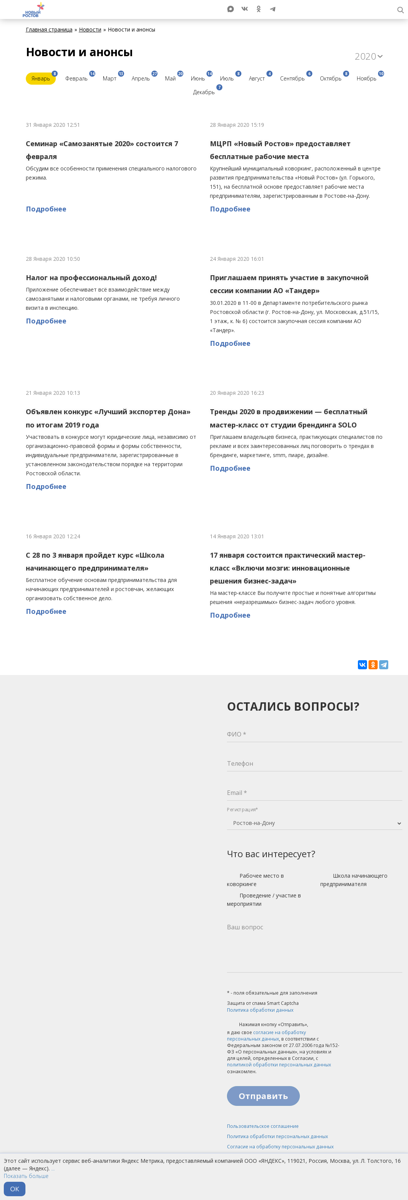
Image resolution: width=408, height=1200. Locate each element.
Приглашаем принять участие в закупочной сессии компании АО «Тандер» (289, 284)
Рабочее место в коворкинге (255, 880)
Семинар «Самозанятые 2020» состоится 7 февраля (102, 150)
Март (112, 77)
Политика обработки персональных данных (277, 1136)
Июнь (201, 77)
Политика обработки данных (260, 1010)
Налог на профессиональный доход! (91, 277)
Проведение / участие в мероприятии (264, 899)
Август (260, 77)
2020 (369, 56)
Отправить (263, 1095)
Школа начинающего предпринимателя (354, 880)
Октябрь (333, 77)
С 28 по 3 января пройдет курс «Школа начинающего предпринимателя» (95, 561)
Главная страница (49, 29)
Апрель (144, 77)
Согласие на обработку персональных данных (280, 1146)
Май (173, 77)
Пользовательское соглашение (263, 1126)
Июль (229, 77)
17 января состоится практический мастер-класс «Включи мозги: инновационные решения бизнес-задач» (287, 568)
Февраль (79, 77)
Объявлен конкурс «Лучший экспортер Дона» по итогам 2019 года (108, 418)
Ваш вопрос (245, 927)
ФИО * (236, 734)
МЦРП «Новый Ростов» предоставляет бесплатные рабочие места (280, 150)
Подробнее (46, 208)
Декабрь (207, 91)
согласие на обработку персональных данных (266, 1035)
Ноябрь (369, 77)
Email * (237, 792)
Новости (90, 29)
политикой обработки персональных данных (279, 1064)
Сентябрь (295, 77)
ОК (14, 1188)
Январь (44, 77)
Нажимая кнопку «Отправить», (267, 1025)
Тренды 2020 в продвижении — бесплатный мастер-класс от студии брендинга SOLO (288, 418)
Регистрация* (242, 809)
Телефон (240, 763)
